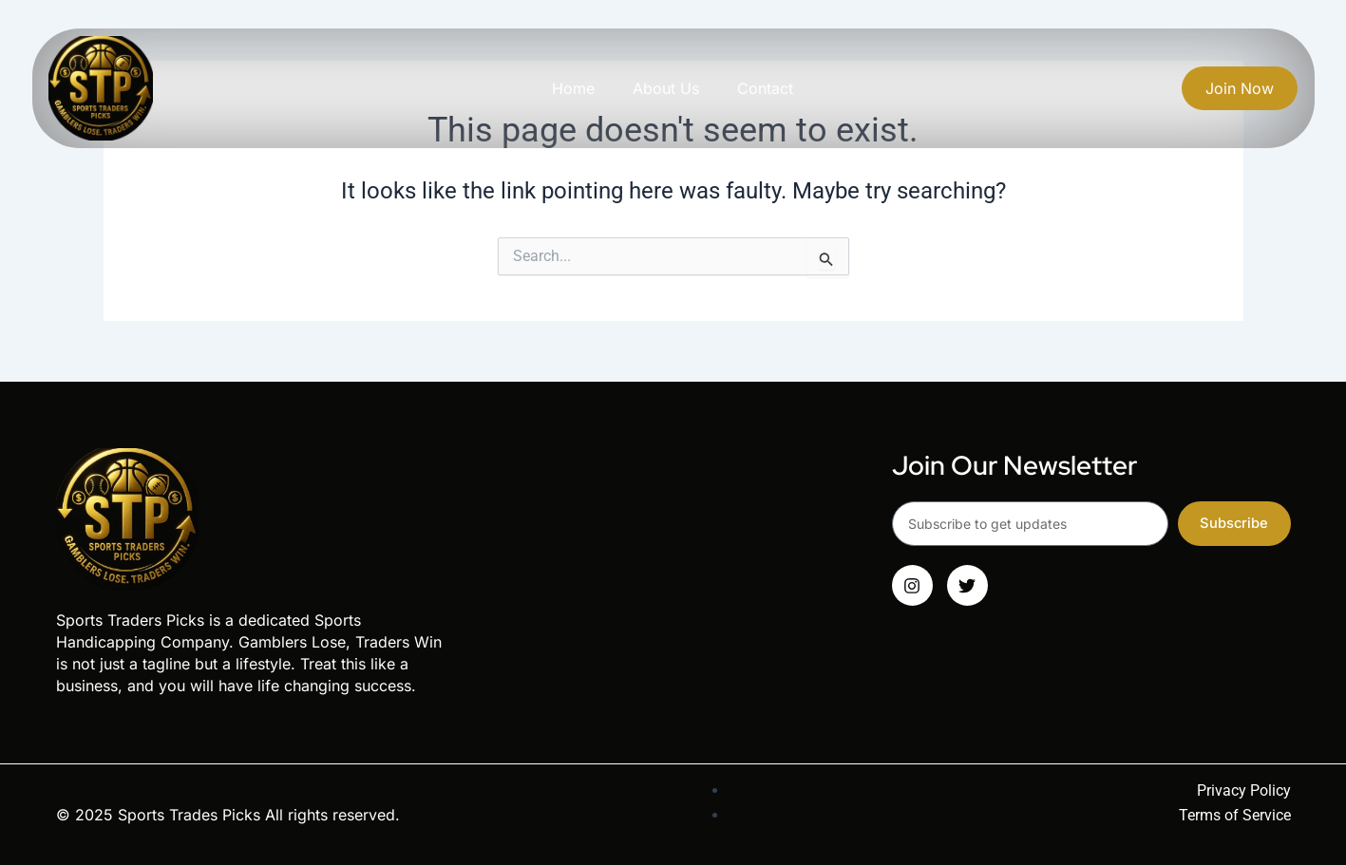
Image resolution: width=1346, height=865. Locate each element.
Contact (765, 88)
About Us (666, 88)
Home (573, 88)
